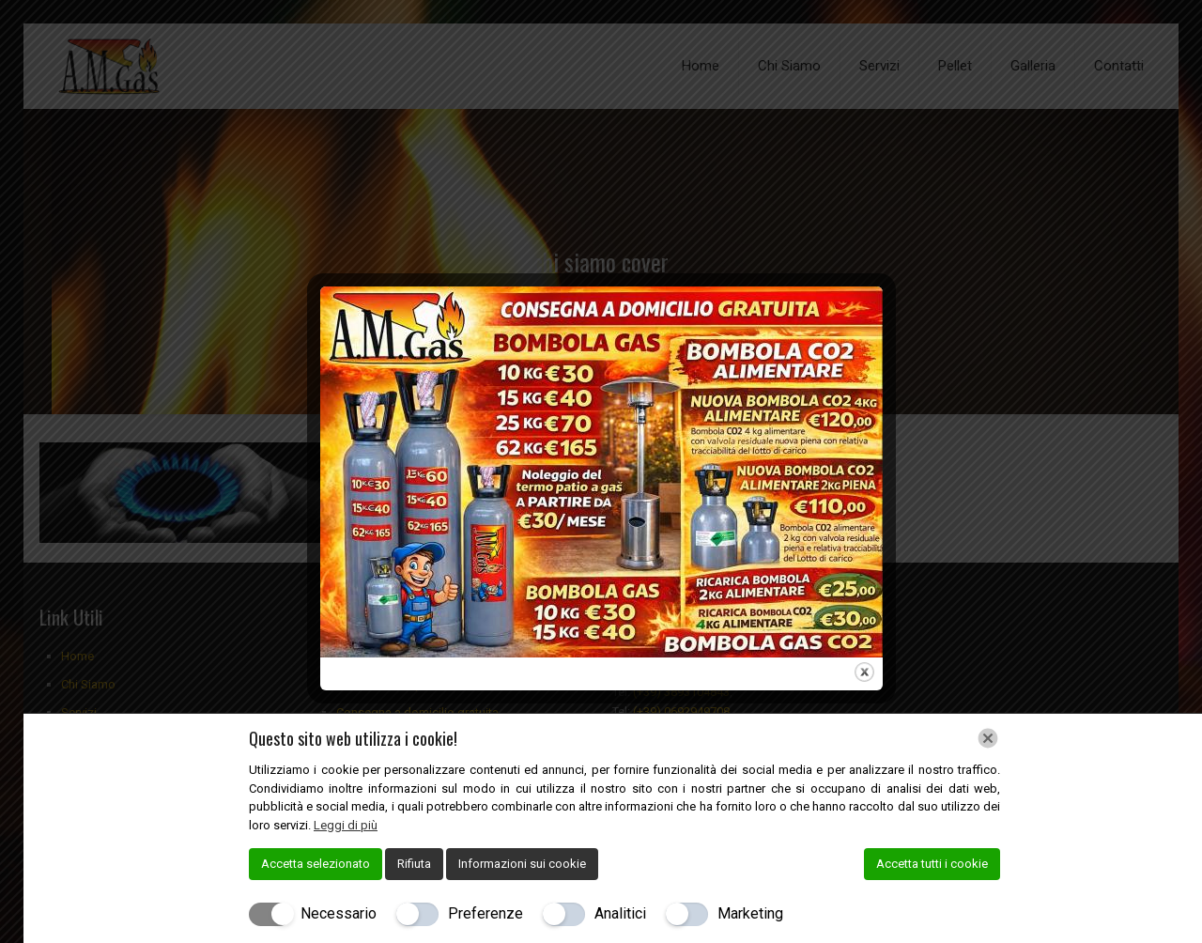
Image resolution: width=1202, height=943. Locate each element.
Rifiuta (414, 864)
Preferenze (485, 913)
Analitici (620, 913)
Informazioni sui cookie (522, 864)
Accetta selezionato (315, 864)
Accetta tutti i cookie (932, 864)
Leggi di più (346, 825)
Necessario (338, 913)
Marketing (750, 913)
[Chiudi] (988, 738)
